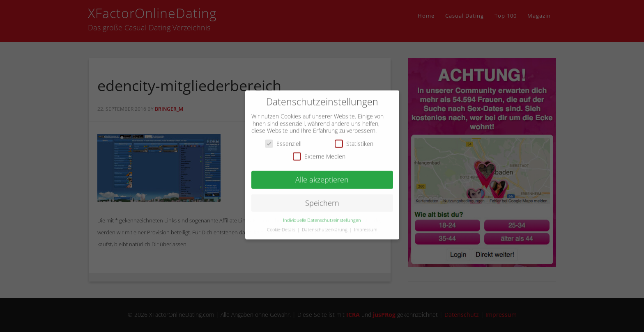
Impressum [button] (365, 224)
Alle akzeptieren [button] (322, 175)
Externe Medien (319, 152)
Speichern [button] (322, 198)
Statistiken (354, 138)
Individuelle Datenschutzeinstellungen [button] (322, 215)
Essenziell (283, 138)
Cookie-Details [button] (282, 224)
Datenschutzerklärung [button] (325, 224)
